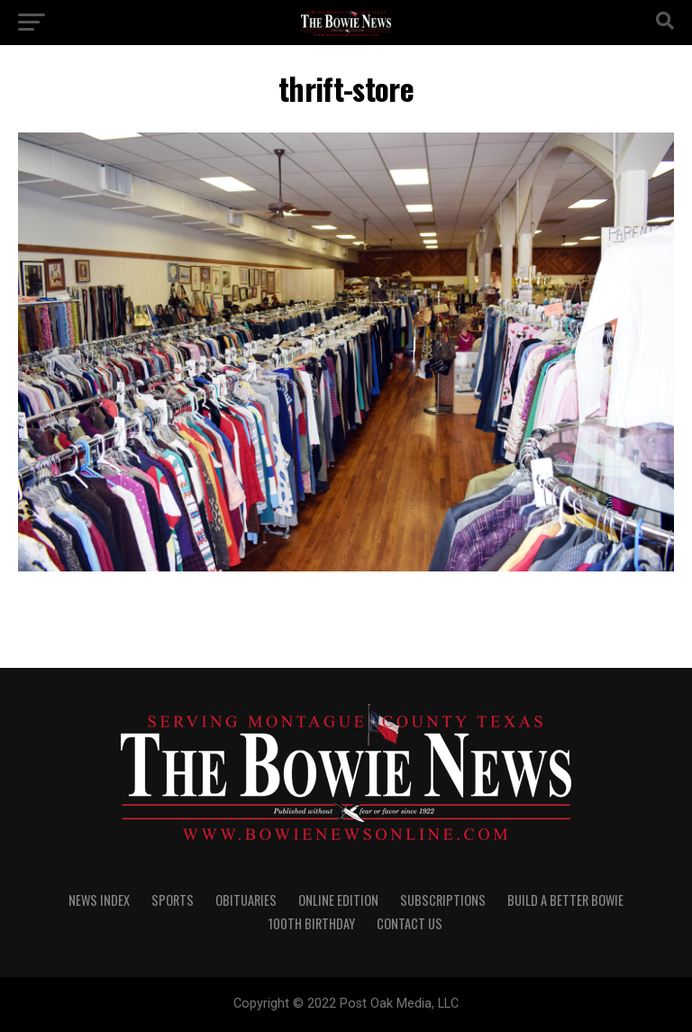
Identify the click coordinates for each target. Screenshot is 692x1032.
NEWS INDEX (99, 899)
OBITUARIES (246, 899)
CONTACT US (409, 923)
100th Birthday (312, 923)
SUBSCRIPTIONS (443, 899)
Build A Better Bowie (565, 899)
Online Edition (338, 899)
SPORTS (172, 899)
